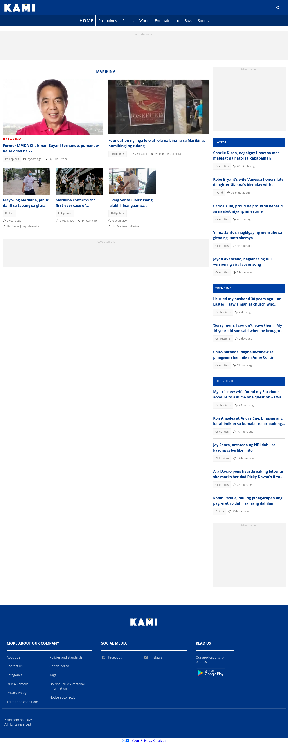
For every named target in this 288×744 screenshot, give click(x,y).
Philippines (108, 21)
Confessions (223, 313)
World (145, 21)
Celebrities (222, 167)
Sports (203, 21)
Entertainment (167, 21)
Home (86, 21)
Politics (128, 21)
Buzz (188, 21)
